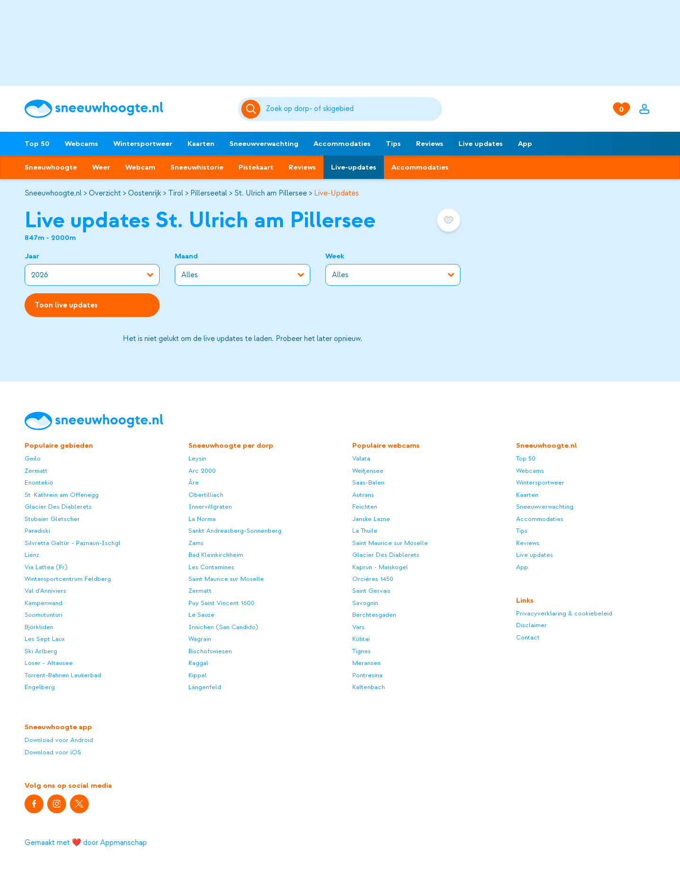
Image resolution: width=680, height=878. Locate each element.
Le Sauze (201, 615)
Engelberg (40, 687)
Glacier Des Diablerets (58, 507)
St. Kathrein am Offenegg (62, 495)
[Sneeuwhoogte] (127, 109)
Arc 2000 (202, 471)
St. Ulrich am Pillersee (270, 193)
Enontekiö (39, 482)
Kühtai (361, 639)
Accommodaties (342, 143)
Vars (358, 627)
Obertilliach (205, 495)
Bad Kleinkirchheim (215, 555)
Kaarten (200, 143)
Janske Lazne (371, 519)
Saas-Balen (368, 482)
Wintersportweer (142, 143)
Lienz (32, 555)
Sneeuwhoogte (51, 167)
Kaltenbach (368, 687)
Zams (196, 543)
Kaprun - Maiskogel (380, 567)
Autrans (363, 495)
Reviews (429, 143)
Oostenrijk (144, 193)
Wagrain (199, 639)
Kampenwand (43, 603)
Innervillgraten (210, 507)
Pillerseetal (208, 193)
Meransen (366, 663)
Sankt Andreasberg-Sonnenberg (234, 531)
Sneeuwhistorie (196, 167)
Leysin (197, 458)
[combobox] (352, 109)
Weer (101, 167)
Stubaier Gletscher (52, 519)
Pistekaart (255, 167)
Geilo (33, 458)
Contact (528, 637)
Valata (361, 458)
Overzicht (105, 193)
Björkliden (39, 627)
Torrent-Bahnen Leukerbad (63, 675)
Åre (193, 482)
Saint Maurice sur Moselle (226, 579)
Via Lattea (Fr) (46, 567)
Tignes (361, 651)
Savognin (365, 603)
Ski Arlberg (41, 651)
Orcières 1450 (372, 579)
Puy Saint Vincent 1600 (221, 603)
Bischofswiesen (210, 651)
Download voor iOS (53, 752)
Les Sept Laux (45, 639)
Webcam (140, 167)
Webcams (81, 143)
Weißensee (367, 471)
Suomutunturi (43, 615)
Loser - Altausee (49, 663)
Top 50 (37, 143)
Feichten (364, 507)
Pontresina (367, 675)
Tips (393, 143)
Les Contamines (211, 567)
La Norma (202, 519)
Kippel (197, 675)
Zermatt (36, 471)
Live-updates (353, 167)
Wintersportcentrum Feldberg (68, 579)
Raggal (198, 663)
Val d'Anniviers (45, 591)
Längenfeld (204, 687)
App (525, 143)
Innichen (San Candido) (223, 627)
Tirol (175, 193)
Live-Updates (336, 193)
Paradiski (37, 531)
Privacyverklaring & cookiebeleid (564, 613)
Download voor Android (59, 740)
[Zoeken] (352, 109)
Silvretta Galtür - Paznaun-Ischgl (72, 543)
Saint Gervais (371, 591)
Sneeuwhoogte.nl (53, 193)
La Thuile (364, 531)
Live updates (481, 143)
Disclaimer (531, 625)
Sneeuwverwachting (264, 143)
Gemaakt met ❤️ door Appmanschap (86, 842)
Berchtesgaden (374, 615)
